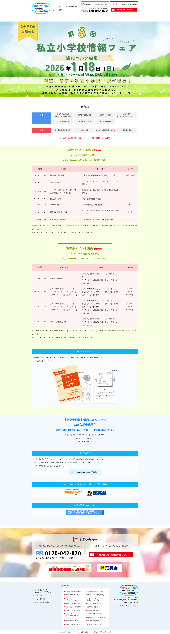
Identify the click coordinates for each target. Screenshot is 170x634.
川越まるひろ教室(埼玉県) (73, 607)
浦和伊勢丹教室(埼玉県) (73, 603)
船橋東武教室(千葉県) (93, 607)
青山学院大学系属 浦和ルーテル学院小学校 (63, 115)
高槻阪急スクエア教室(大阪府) (96, 617)
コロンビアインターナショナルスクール (126, 115)
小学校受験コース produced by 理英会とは (43, 591)
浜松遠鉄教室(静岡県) (93, 610)
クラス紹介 (38, 595)
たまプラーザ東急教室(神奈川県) (71, 599)
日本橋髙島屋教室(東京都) (95, 591)
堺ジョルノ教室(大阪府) (94, 624)
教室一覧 (67, 585)
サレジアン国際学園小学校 (105, 130)
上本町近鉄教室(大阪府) (94, 614)
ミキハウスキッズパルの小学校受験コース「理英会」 (83, 632)
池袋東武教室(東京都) (72, 595)
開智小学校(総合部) (84, 115)
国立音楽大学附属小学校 (63, 130)
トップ (35, 586)
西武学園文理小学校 (84, 121)
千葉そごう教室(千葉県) (73, 610)
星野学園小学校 (105, 121)
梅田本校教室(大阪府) (93, 621)
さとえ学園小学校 (63, 121)
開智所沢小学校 (105, 115)
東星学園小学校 (126, 130)
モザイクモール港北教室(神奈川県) (93, 599)
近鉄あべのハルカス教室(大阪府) (72, 615)
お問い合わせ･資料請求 (43, 602)
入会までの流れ (40, 599)
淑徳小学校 (84, 130)
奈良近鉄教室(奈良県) (72, 621)
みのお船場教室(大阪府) (73, 624)
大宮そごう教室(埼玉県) (94, 603)
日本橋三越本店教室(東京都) (74, 591)
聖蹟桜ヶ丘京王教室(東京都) (95, 595)
